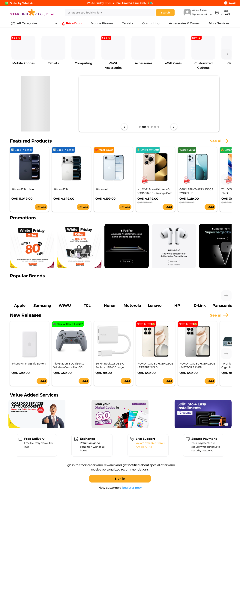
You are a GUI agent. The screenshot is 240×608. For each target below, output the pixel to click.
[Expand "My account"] (202, 14)
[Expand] (222, 12)
